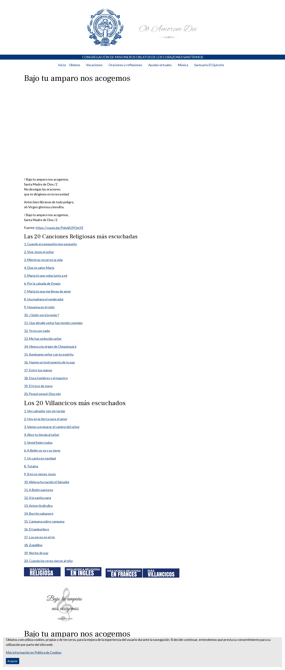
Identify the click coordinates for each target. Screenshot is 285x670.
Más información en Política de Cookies (34, 652)
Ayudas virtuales (160, 65)
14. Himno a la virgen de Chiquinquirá (50, 346)
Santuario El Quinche (209, 65)
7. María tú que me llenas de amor (47, 291)
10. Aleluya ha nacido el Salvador (47, 482)
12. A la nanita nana (37, 498)
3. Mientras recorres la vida (43, 260)
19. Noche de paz (36, 553)
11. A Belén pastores (38, 490)
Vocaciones (94, 65)
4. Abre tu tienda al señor (41, 435)
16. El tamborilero (36, 529)
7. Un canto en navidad (40, 458)
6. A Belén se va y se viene (42, 450)
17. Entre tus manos (38, 370)
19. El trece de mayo (38, 386)
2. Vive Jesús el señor (39, 252)
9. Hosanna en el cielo (39, 307)
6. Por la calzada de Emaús (42, 283)
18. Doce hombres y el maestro (46, 378)
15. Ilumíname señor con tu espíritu (49, 354)
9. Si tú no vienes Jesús (40, 474)
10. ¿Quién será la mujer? (41, 315)
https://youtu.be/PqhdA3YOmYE (59, 228)
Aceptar (13, 661)
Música (183, 65)
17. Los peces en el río (39, 537)
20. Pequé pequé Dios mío (42, 394)
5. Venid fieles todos (38, 442)
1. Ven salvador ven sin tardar (44, 411)
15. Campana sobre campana (44, 521)
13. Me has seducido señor (43, 339)
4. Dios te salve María (39, 268)
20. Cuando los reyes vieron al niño (48, 561)
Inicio (62, 65)
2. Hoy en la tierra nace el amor (45, 419)
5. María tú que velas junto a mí (45, 275)
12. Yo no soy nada (37, 331)
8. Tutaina (31, 466)
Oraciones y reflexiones (125, 65)
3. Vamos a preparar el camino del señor (52, 427)
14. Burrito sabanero (38, 513)
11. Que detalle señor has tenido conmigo (53, 323)
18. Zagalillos (33, 545)
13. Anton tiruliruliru (38, 506)
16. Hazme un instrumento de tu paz (49, 362)
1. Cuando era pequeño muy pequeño (50, 244)
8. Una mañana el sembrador (44, 299)
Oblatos (74, 65)
